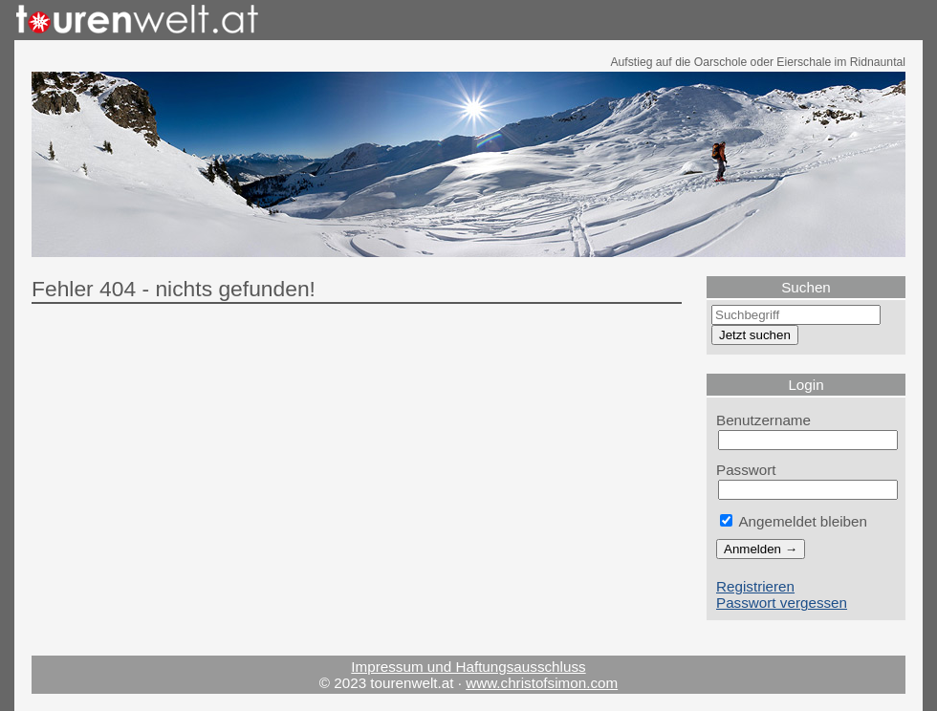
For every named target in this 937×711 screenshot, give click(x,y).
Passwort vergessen (781, 602)
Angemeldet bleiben (793, 521)
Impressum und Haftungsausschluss (468, 666)
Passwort (746, 470)
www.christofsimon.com (542, 683)
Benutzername (763, 420)
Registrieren (755, 586)
